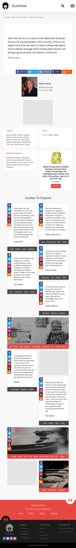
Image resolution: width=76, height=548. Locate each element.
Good (8, 135)
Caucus (21, 144)
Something (36, 346)
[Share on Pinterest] (9, 217)
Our (19, 139)
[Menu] (73, 5)
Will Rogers (49, 479)
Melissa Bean (14, 57)
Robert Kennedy (18, 165)
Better (8, 137)
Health (30, 389)
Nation (8, 139)
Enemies (27, 346)
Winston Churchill (40, 337)
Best (59, 242)
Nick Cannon (50, 416)
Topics (41, 532)
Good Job (15, 137)
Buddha (16, 382)
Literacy (16, 147)
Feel (51, 456)
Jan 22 (45, 90)
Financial (26, 135)
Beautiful (45, 313)
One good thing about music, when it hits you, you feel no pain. (40, 438)
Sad (52, 277)
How (16, 144)
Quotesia (7, 17)
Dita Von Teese (50, 270)
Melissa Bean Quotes (20, 17)
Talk (8, 144)
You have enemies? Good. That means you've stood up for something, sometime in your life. (40, 328)
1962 (50, 90)
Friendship (18, 292)
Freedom (31, 249)
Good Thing (44, 456)
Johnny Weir (18, 241)
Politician (49, 87)
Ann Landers (18, 284)
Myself (17, 249)
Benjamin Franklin (24, 160)
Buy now (56, 186)
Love (12, 249)
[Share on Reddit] (67, 72)
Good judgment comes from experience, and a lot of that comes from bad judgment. (55, 471)
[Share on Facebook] (22, 72)
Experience (52, 490)
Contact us (24, 528)
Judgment (61, 490)
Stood (57, 346)
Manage (9, 147)
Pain (30, 456)
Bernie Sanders (12, 162)
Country (26, 137)
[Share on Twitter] (33, 72)
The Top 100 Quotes (66, 528)
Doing (27, 144)
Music (14, 456)
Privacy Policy (25, 537)
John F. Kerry (23, 162)
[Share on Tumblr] (56, 72)
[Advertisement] (38, 112)
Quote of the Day (64, 532)
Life (10, 346)
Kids (14, 142)
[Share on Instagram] (11, 538)
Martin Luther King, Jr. (53, 234)
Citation (56, 135)
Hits (56, 456)
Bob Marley (40, 445)
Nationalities (44, 535)
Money (19, 135)
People (13, 135)
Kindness (62, 313)
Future (51, 423)
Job (20, 137)
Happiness (45, 277)
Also (12, 144)
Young (14, 139)
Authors (42, 528)
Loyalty (32, 292)
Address (9, 142)
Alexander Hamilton (13, 157)
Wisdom (54, 313)
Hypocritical (26, 142)
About (19, 142)
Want (22, 147)
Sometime (46, 346)
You (21, 346)
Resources (25, 139)
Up (52, 346)
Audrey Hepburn (51, 306)
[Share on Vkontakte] (45, 72)
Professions (43, 538)
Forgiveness (51, 242)
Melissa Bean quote (36, 17)
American (42, 87)
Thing (62, 456)
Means (64, 346)
